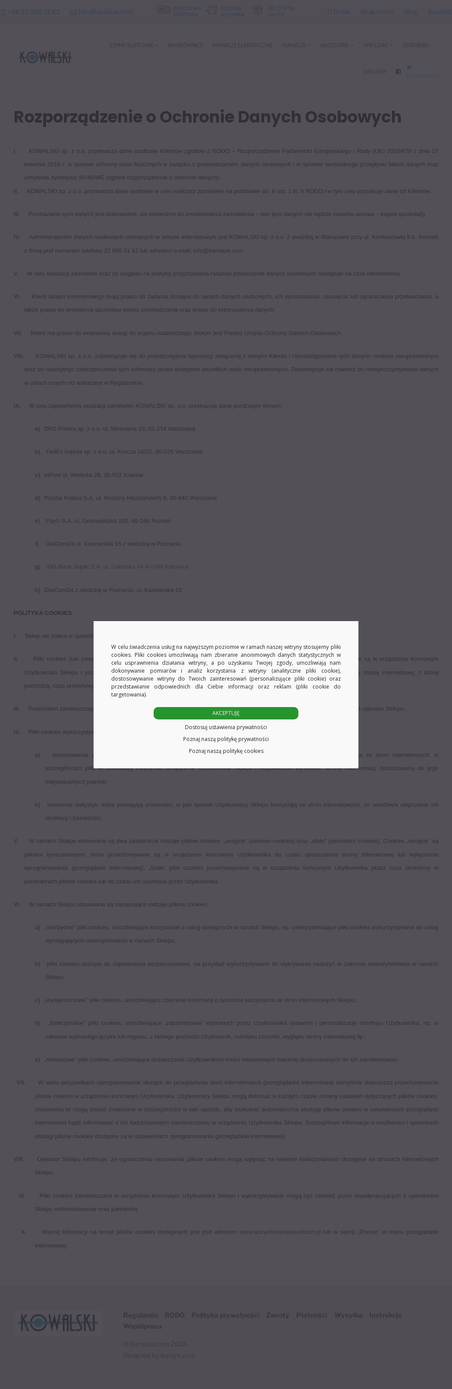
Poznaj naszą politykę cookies (226, 751)
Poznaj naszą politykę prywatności (226, 739)
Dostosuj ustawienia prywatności (226, 727)
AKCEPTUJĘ (226, 713)
